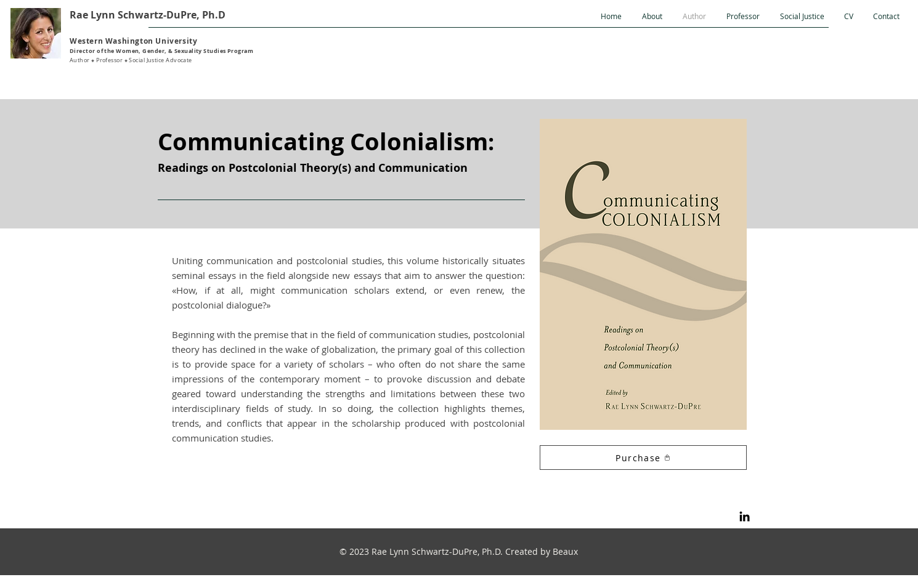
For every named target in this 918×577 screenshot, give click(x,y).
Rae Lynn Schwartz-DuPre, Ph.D (147, 15)
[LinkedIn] (744, 516)
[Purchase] (643, 457)
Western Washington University (133, 41)
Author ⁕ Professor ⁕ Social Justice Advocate (131, 60)
